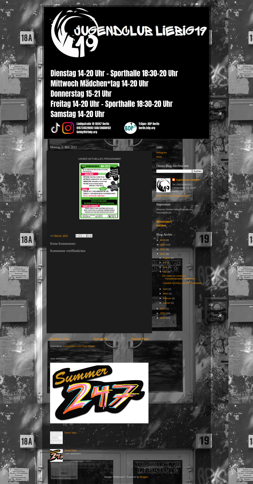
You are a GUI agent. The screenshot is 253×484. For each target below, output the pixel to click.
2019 (163, 318)
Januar (167, 303)
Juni (165, 267)
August (167, 258)
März (166, 293)
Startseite (100, 339)
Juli (165, 262)
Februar (167, 298)
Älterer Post (139, 339)
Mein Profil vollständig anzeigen (173, 195)
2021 (163, 308)
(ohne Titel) (70, 432)
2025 (163, 240)
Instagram (161, 152)
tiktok (159, 156)
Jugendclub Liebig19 (187, 179)
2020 (163, 313)
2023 (163, 249)
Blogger (144, 477)
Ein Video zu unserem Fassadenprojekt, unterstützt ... (179, 277)
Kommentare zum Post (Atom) (79, 346)
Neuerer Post (60, 339)
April (165, 289)
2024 (163, 244)
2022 (163, 254)
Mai (165, 271)
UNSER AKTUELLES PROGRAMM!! (182, 283)
